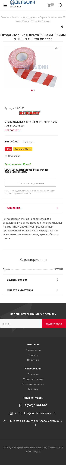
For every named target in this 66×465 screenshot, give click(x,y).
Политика (33, 360)
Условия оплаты (33, 379)
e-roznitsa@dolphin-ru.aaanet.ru (35, 413)
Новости (33, 355)
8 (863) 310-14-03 (35, 405)
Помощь (33, 374)
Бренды (33, 389)
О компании (33, 350)
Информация (33, 368)
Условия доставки (33, 384)
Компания (33, 344)
